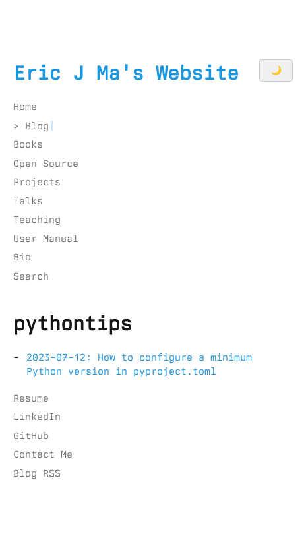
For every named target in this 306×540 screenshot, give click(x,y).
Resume (31, 398)
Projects (37, 182)
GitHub (31, 436)
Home (25, 107)
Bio (22, 257)
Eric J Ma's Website (126, 73)
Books (28, 144)
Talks (28, 201)
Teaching (37, 219)
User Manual (45, 239)
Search (31, 276)
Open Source (45, 163)
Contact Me (43, 454)
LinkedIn (37, 417)
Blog (37, 126)
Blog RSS (37, 473)
